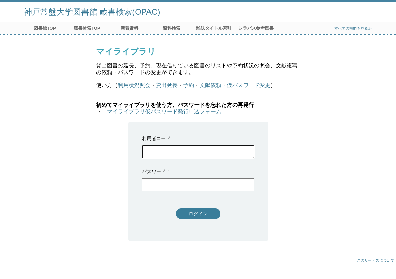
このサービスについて (375, 260)
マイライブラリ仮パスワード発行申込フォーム (164, 111)
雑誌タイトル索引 (214, 28)
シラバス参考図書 (256, 28)
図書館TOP (45, 28)
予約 (188, 85)
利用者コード (156, 138)
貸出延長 (167, 85)
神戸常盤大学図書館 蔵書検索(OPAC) (92, 11)
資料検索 (171, 28)
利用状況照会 (134, 85)
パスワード (154, 171)
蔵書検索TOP (87, 28)
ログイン (198, 213)
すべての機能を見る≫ (353, 28)
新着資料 (129, 28)
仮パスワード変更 (248, 85)
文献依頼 (210, 85)
